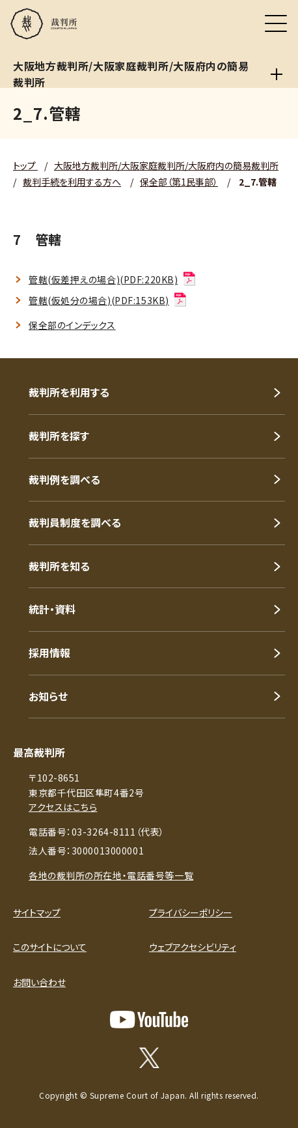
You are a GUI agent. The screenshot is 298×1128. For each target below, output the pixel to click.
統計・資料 (52, 609)
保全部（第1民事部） (179, 181)
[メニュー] (276, 23)
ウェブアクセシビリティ (192, 946)
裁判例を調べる (64, 479)
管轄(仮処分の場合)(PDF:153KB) (108, 300)
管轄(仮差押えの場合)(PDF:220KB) (113, 279)
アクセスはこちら (63, 806)
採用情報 (49, 652)
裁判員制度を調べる (75, 522)
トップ (25, 165)
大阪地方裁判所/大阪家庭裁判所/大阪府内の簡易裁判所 (166, 165)
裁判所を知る (59, 566)
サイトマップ (37, 912)
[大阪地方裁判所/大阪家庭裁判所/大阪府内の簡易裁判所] (276, 74)
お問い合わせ (39, 982)
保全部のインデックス (72, 324)
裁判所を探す (59, 436)
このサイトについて (50, 946)
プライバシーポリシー (190, 912)
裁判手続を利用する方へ (72, 181)
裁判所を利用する (69, 392)
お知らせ (48, 696)
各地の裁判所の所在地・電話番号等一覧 (111, 875)
